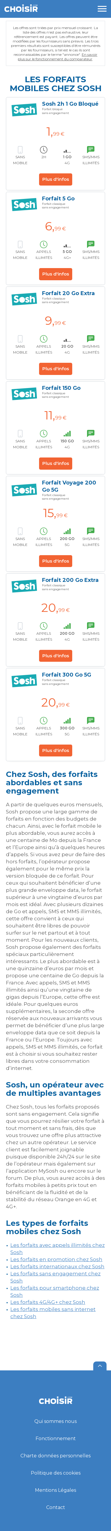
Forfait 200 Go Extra (70, 580)
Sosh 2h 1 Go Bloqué (70, 104)
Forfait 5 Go (58, 198)
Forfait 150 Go (61, 388)
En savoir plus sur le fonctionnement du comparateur (57, 56)
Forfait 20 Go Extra (68, 293)
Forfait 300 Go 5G (66, 675)
